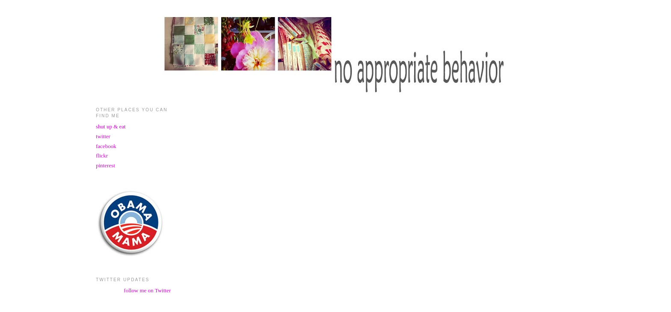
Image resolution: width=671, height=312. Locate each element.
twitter (103, 136)
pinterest (105, 165)
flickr (102, 155)
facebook (106, 146)
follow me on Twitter (147, 290)
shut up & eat (111, 126)
